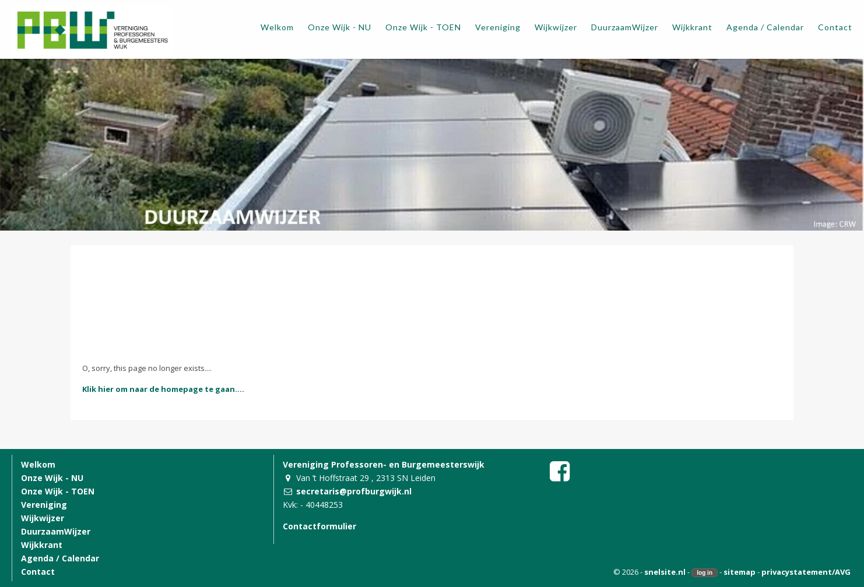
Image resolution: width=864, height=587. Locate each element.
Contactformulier (319, 526)
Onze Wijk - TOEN (57, 491)
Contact (38, 571)
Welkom (38, 464)
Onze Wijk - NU (52, 477)
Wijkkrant (41, 544)
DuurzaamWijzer (55, 531)
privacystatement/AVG (806, 572)
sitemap (739, 572)
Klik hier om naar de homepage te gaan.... (163, 389)
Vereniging (44, 504)
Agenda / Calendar (60, 558)
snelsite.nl (665, 572)
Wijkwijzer (42, 518)
